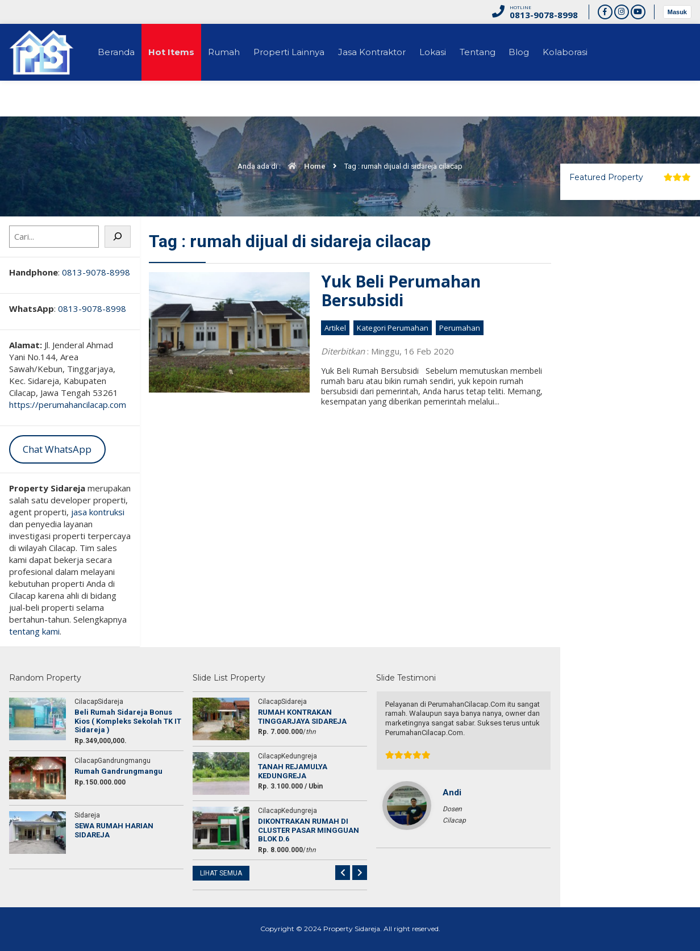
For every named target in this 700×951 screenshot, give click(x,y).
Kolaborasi (585, 52)
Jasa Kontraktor (382, 52)
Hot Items (175, 52)
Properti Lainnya (297, 52)
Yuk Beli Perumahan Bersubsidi (401, 290)
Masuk (677, 12)
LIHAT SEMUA (221, 873)
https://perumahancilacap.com (67, 404)
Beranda (117, 52)
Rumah (230, 52)
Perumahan (459, 328)
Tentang (493, 52)
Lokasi (445, 52)
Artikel (335, 328)
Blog (537, 52)
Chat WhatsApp (57, 449)
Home (304, 166)
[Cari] (118, 237)
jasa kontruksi (97, 512)
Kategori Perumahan (392, 328)
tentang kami (34, 631)
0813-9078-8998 (96, 272)
